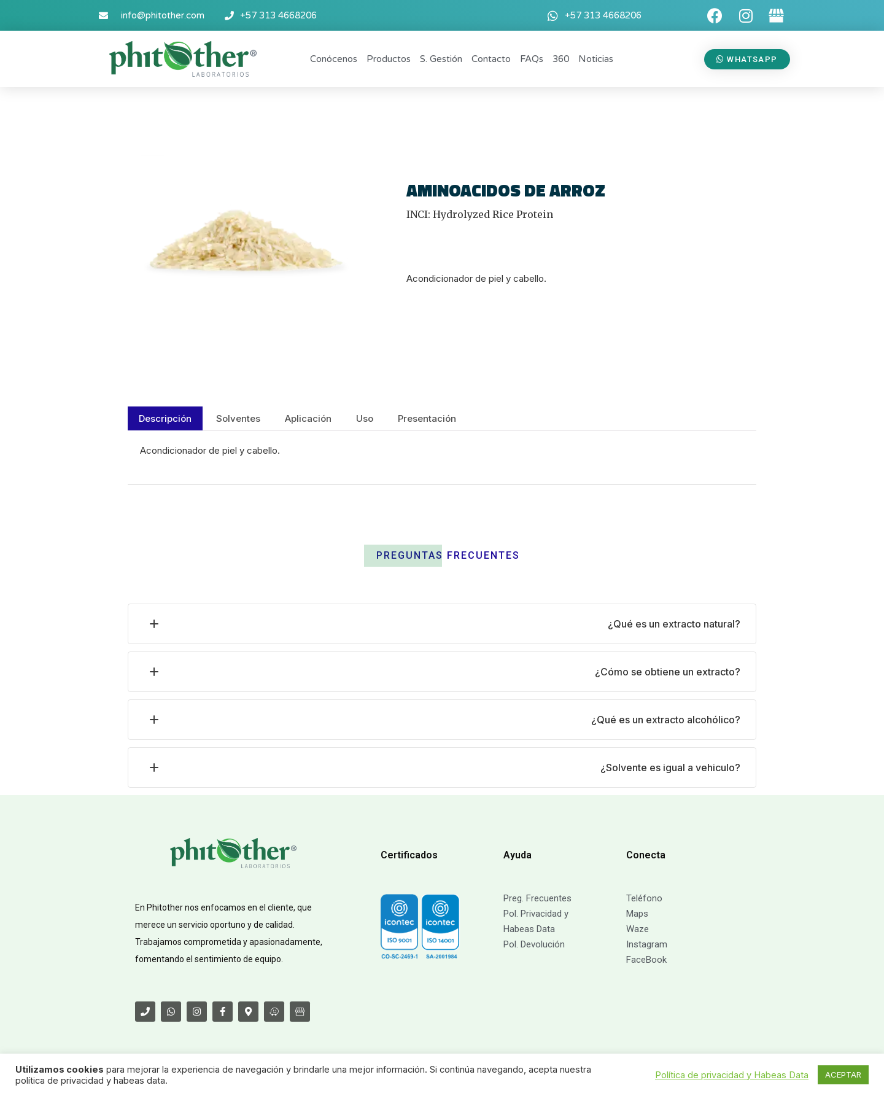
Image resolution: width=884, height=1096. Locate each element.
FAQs (531, 58)
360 (560, 58)
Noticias (595, 58)
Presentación (427, 418)
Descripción (165, 418)
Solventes (238, 418)
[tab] (165, 418)
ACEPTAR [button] (843, 1074)
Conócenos (333, 58)
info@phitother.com (162, 15)
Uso (364, 418)
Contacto (491, 58)
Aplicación (308, 418)
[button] (747, 59)
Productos (388, 58)
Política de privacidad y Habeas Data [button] (731, 1075)
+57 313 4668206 (278, 15)
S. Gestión (441, 58)
